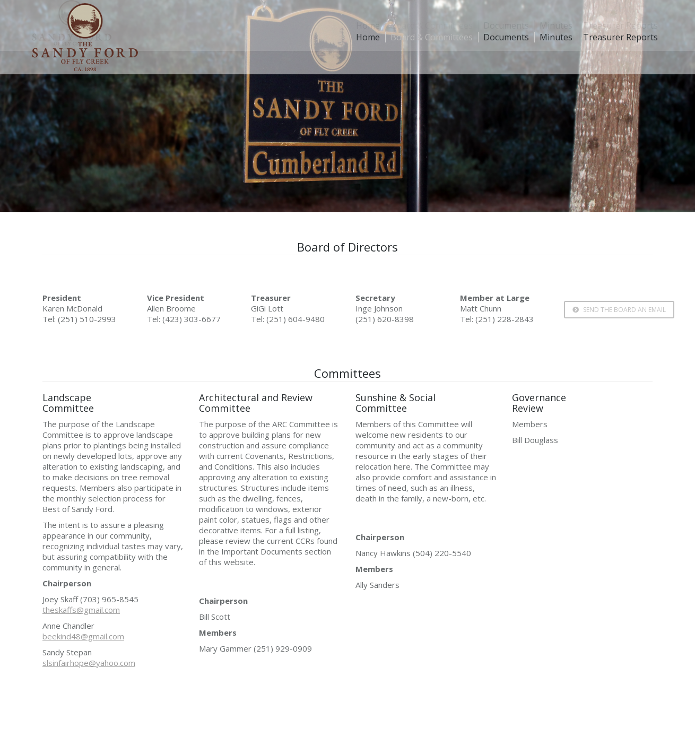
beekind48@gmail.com (83, 636)
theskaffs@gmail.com (81, 609)
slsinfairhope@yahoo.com (88, 662)
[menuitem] (368, 37)
